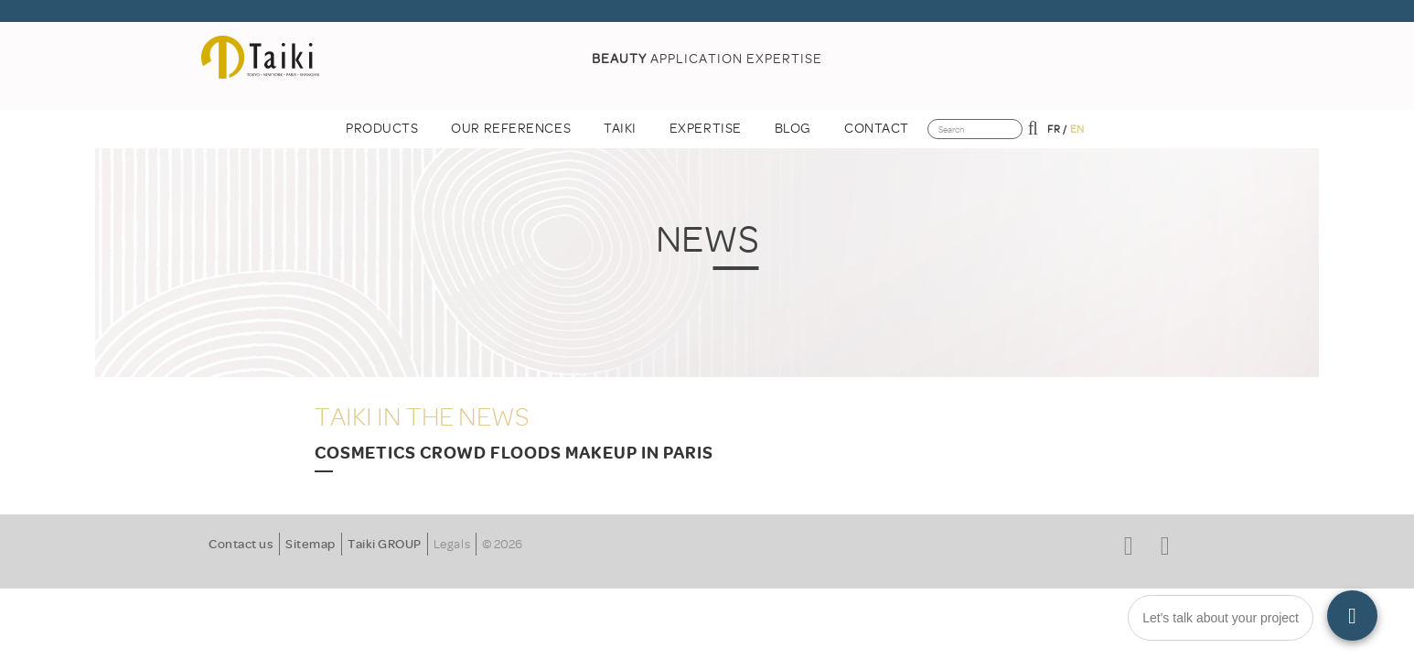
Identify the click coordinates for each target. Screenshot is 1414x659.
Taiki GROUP (385, 544)
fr (1053, 129)
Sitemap (310, 544)
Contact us (241, 544)
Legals (452, 544)
